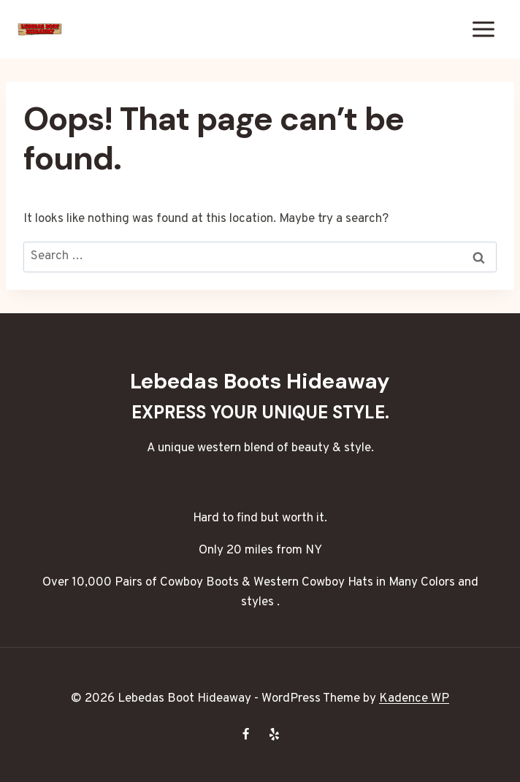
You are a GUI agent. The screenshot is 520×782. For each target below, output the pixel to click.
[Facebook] (245, 733)
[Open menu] (483, 29)
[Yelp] (274, 733)
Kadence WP (414, 699)
